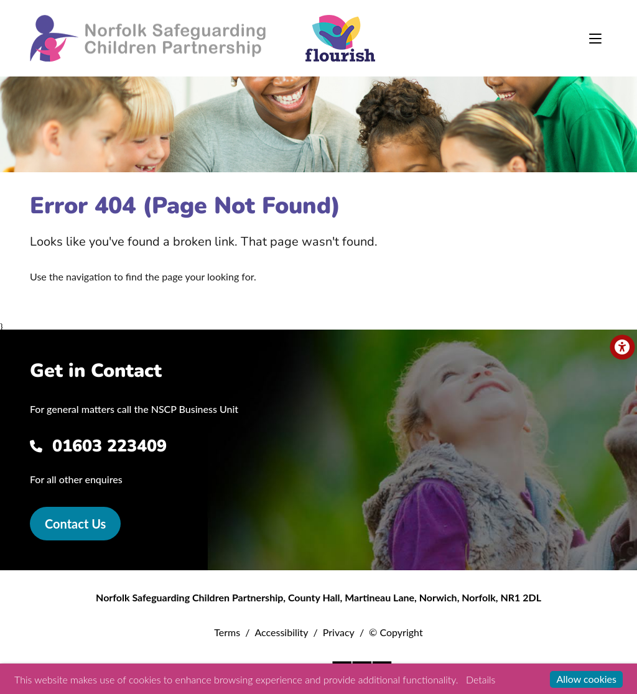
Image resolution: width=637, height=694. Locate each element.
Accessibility (281, 632)
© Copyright (396, 632)
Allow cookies (586, 679)
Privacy (339, 632)
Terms (227, 632)
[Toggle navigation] (595, 38)
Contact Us (75, 523)
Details (480, 679)
